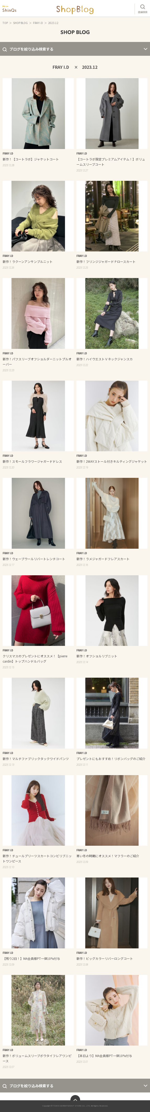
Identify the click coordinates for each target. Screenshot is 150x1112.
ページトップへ (75, 1100)
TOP (5, 23)
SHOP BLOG (20, 23)
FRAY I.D (38, 23)
